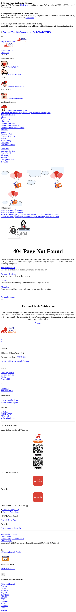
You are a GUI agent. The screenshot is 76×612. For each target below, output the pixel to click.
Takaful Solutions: (8, 268)
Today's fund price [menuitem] (8, 418)
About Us (4, 130)
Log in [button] (3, 153)
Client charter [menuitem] (6, 536)
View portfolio (6, 155)
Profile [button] (9, 153)
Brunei (3, 608)
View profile (5, 157)
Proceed (38, 323)
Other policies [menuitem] (6, 541)
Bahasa (3, 588)
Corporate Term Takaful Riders (12, 128)
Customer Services (8, 145)
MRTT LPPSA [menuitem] (6, 414)
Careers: (4, 280)
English (4, 586)
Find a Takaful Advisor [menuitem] (9, 400)
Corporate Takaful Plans (10, 125)
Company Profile (7, 134)
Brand (3, 132)
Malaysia (4, 590)
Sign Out (4, 162)
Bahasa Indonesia (4, 605)
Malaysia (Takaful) (8, 584)
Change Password (7, 159)
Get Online (5, 53)
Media (3, 138)
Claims (3, 117)
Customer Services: (8, 274)
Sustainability (6, 140)
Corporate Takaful (8, 123)
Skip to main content (9, 41)
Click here (24, 5)
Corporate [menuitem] (4, 389)
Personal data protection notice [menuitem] (12, 539)
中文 (3, 599)
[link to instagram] (1, 339)
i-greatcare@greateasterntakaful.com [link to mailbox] (15, 361)
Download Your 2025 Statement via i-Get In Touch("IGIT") (27, 32)
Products (4, 55)
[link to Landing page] (8, 333)
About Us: (5, 287)
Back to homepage (8, 297)
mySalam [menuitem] (4, 412)
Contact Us (5, 143)
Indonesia (4, 601)
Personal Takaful (7, 50)
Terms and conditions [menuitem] (9, 534)
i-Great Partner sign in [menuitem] (9, 402)
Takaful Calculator (8, 115)
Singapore (5, 595)
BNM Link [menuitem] (5, 416)
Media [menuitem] (3, 377)
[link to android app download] (10, 512)
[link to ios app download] (10, 510)
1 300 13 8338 (21, 357)
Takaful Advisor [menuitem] (7, 391)
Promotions (5, 119)
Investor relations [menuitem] (7, 375)
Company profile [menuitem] (7, 373)
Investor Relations (8, 136)
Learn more (30, 18)
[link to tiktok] (1, 341)
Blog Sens (5, 121)
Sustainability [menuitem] (6, 379)
